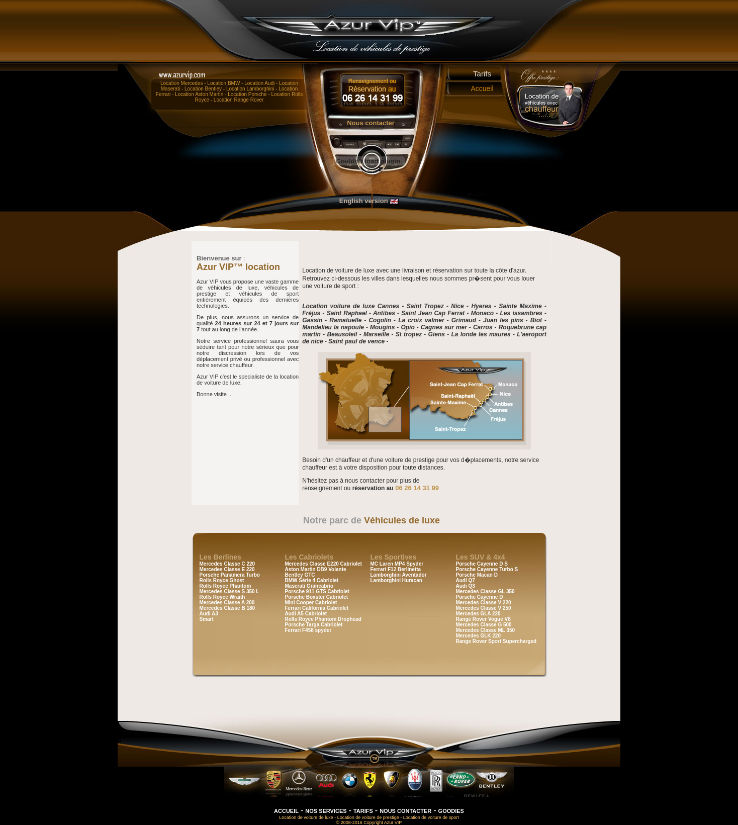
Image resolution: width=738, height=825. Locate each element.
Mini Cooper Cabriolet (311, 602)
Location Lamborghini (250, 88)
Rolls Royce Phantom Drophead (323, 619)
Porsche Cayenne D (479, 597)
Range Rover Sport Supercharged (496, 641)
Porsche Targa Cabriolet (314, 624)
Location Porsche (247, 94)
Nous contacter (371, 123)
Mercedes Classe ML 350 (485, 630)
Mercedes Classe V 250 (483, 608)
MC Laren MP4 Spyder (397, 564)
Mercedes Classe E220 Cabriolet (323, 564)
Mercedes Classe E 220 (227, 569)
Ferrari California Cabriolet (317, 608)
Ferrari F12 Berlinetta (396, 569)
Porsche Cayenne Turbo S (487, 569)
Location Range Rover (239, 100)
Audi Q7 (465, 580)
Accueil (482, 88)
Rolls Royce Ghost (222, 580)
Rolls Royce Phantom (225, 586)
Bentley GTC (300, 575)
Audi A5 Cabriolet (306, 613)
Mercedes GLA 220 (478, 613)
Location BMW (223, 83)
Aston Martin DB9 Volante (315, 569)
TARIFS (363, 811)
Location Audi (259, 83)
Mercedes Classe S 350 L (229, 591)
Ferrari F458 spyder (308, 630)
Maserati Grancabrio (309, 586)
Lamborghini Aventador (399, 575)
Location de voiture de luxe (306, 817)
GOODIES (451, 811)
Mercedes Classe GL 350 (485, 591)
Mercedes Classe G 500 (484, 624)
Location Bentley (203, 88)
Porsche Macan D (477, 575)
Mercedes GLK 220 (478, 635)
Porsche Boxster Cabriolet (316, 597)
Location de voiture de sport (431, 817)
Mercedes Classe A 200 (227, 602)
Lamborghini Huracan (396, 580)
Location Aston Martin (199, 94)
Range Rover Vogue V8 (483, 619)
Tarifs (482, 73)
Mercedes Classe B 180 (227, 608)
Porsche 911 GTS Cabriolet (317, 591)
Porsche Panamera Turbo (230, 575)
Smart (207, 619)
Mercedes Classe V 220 (483, 602)
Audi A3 (209, 613)
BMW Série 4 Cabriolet (312, 580)
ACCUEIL (286, 811)
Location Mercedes (181, 83)
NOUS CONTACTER (405, 811)
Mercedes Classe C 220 (227, 564)
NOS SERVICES (325, 811)
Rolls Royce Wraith (222, 597)
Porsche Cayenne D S (482, 564)
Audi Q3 (465, 586)
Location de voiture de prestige (368, 817)
